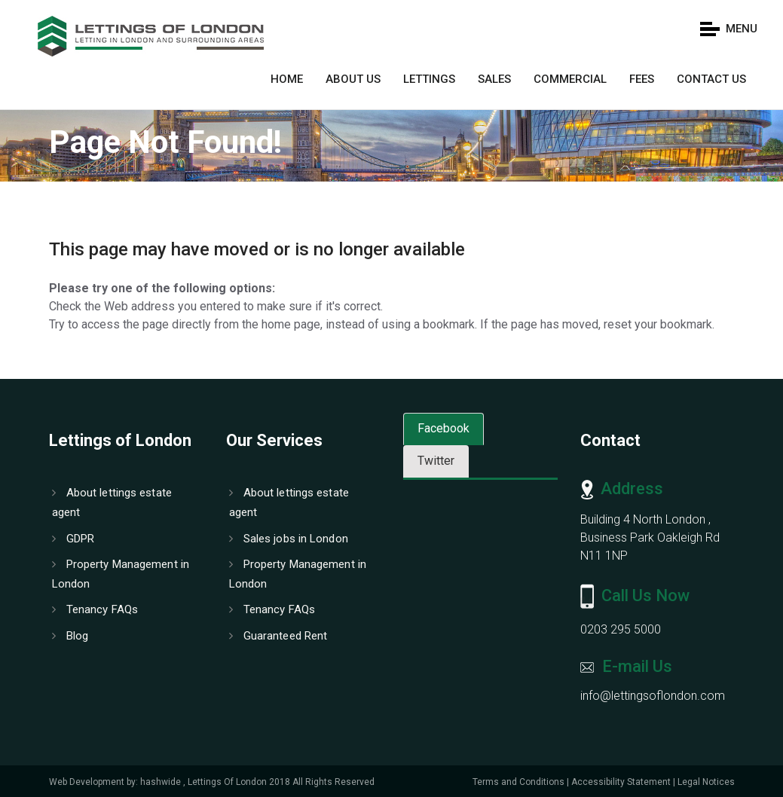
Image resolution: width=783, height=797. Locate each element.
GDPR (73, 538)
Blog (70, 636)
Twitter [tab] (435, 460)
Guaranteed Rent (278, 636)
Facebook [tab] (443, 428)
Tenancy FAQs (95, 609)
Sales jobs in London (288, 538)
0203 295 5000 (620, 629)
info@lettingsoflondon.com (652, 696)
